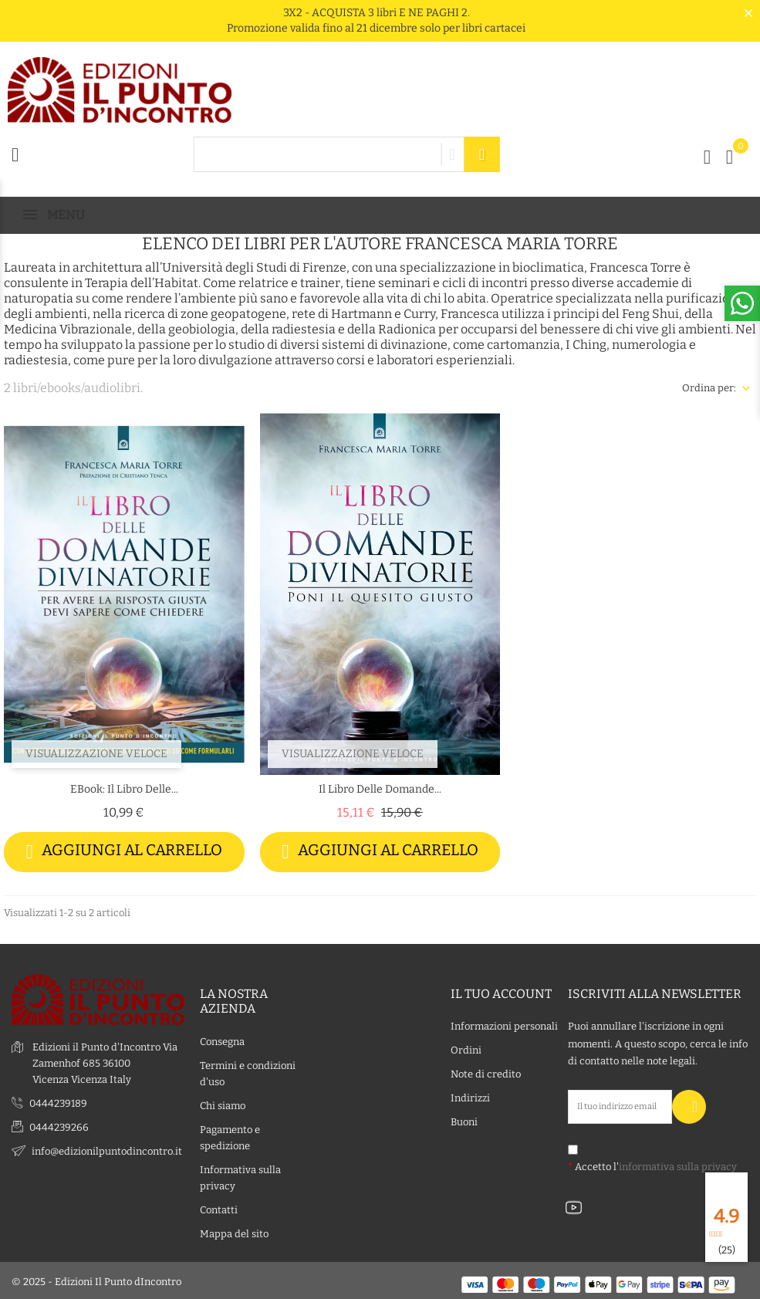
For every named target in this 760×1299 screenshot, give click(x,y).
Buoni (464, 1120)
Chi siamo (222, 1103)
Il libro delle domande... (380, 789)
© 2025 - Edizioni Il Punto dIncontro (96, 1279)
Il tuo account (501, 992)
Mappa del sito (234, 1231)
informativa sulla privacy (678, 1164)
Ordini (466, 1048)
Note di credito (486, 1072)
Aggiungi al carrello (124, 852)
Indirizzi (470, 1096)
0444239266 (59, 1126)
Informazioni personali (504, 1024)
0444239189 (58, 1102)
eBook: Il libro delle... (124, 789)
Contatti (219, 1207)
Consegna (222, 1039)
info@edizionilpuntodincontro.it (107, 1149)
